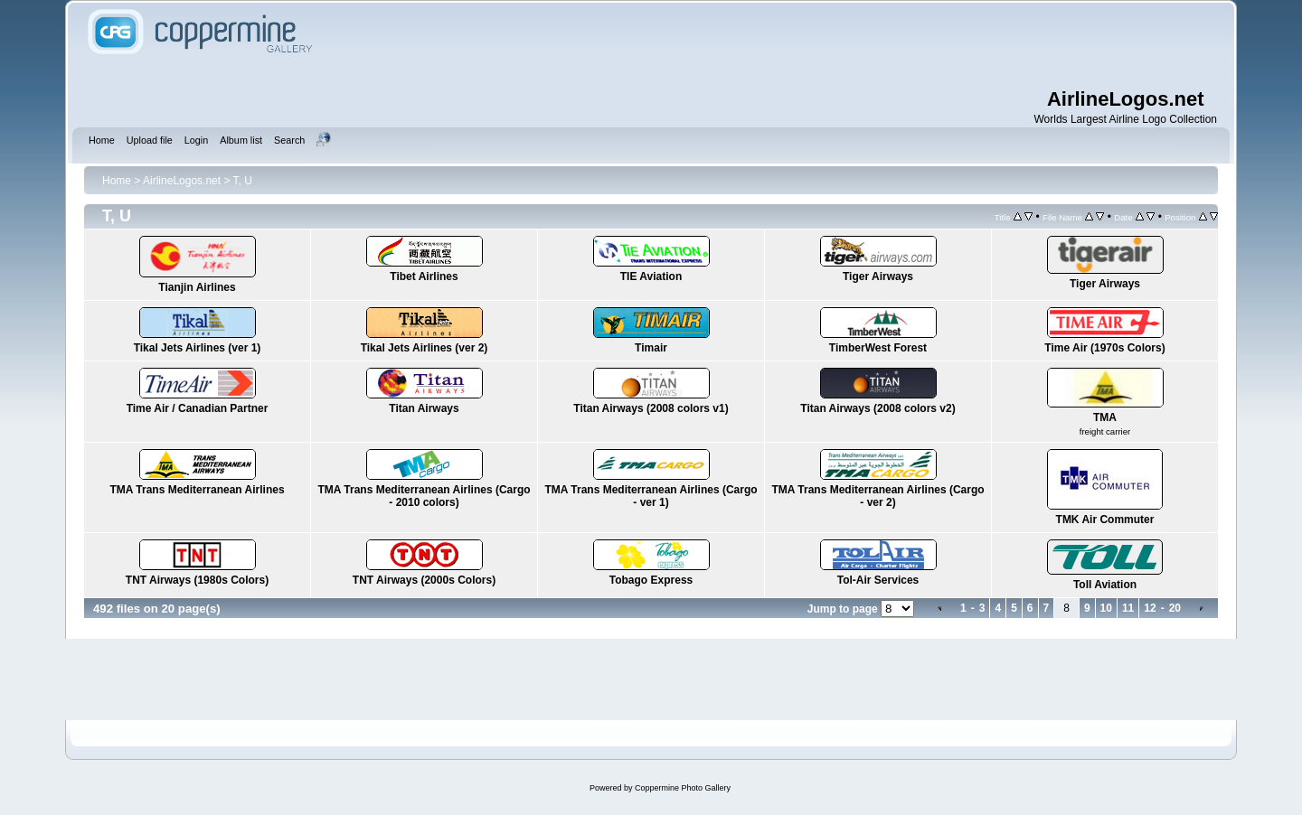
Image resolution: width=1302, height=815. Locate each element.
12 (1150, 608)
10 (1106, 608)
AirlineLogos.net (182, 180)
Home (116, 180)
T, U (242, 180)
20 (1175, 608)
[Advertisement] (768, 45)
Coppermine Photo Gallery (683, 787)
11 (1128, 608)
